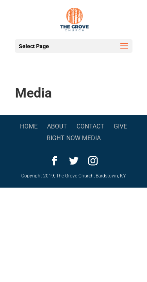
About (57, 126)
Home (29, 126)
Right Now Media (74, 138)
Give (120, 126)
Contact (90, 126)
